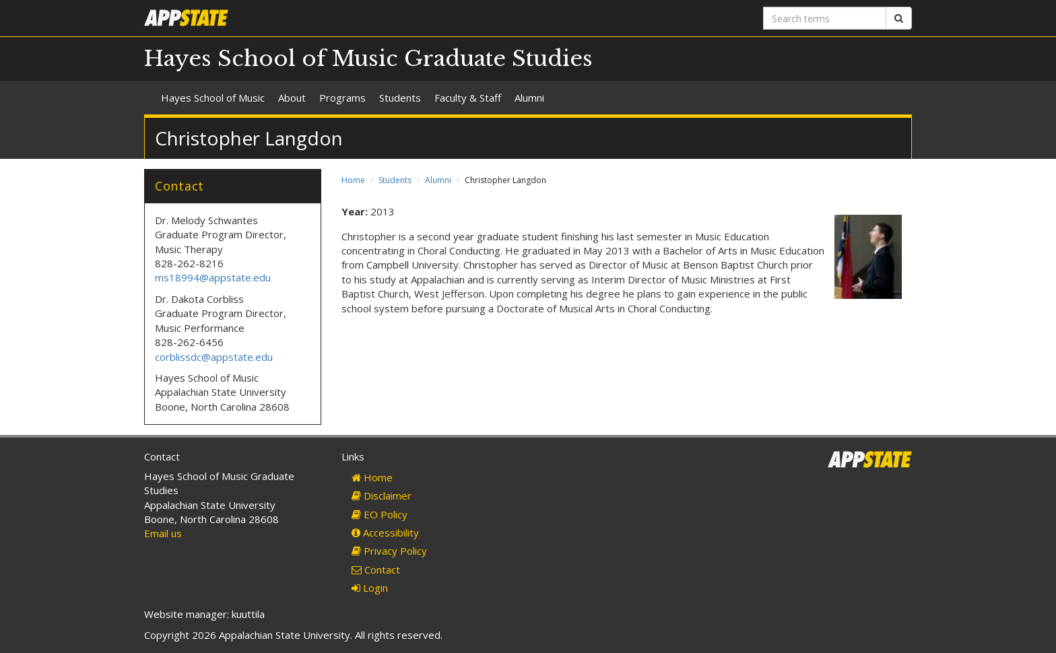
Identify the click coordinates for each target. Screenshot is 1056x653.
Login (370, 587)
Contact (376, 569)
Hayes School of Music (213, 97)
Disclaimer (381, 495)
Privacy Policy (389, 550)
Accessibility (385, 532)
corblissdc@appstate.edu (215, 357)
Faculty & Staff (467, 97)
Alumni (529, 97)
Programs (342, 97)
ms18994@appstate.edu (213, 277)
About (292, 97)
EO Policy (379, 514)
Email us (163, 533)
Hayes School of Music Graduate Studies (368, 58)
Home (353, 180)
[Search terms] (824, 18)
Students (400, 97)
